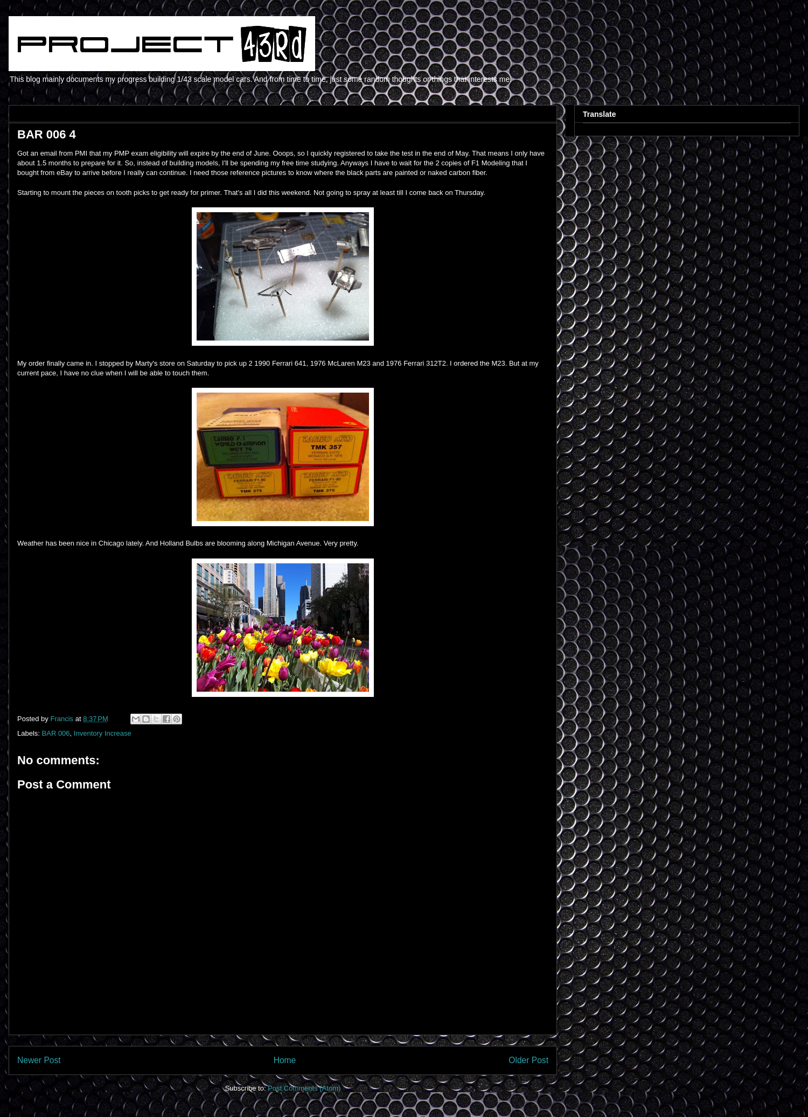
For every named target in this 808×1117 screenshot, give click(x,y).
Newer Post (39, 1060)
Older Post (528, 1060)
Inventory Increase (102, 733)
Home (285, 1060)
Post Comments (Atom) (304, 1088)
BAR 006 (56, 733)
